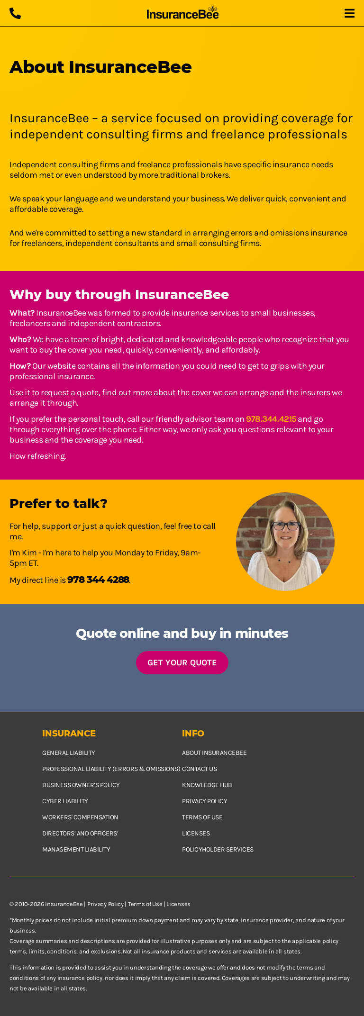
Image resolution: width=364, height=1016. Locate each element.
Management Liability (76, 849)
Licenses (195, 833)
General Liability (68, 753)
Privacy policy (204, 801)
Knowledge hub (207, 785)
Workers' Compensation (80, 817)
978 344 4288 (98, 579)
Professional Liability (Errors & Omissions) (111, 769)
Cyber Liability (65, 801)
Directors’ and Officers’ (80, 833)
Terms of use (202, 817)
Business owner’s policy (81, 785)
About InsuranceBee (214, 753)
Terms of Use (145, 903)
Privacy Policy (105, 903)
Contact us (199, 769)
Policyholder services (218, 849)
